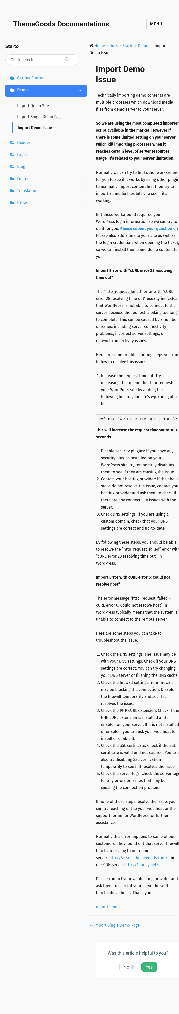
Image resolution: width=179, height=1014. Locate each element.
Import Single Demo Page (40, 116)
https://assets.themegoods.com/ (138, 857)
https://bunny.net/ (141, 864)
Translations (50, 191)
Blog (50, 167)
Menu (156, 24)
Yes (149, 967)
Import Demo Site (33, 105)
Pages (50, 155)
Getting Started (50, 79)
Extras (50, 203)
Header (50, 143)
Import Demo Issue (35, 127)
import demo (108, 906)
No (128, 967)
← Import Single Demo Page (115, 925)
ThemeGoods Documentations (61, 24)
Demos (50, 91)
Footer (50, 179)
